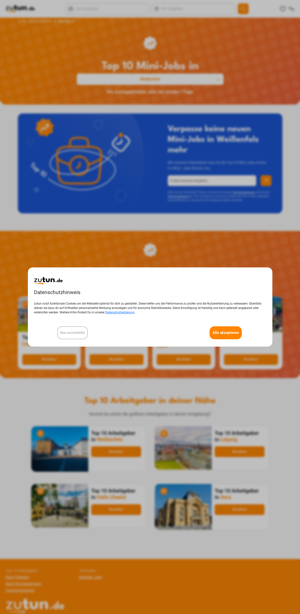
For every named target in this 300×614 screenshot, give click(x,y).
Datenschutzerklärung (119, 312)
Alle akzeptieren (225, 332)
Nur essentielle (72, 332)
